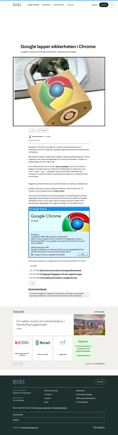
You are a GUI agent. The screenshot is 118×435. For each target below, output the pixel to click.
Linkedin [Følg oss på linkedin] (47, 398)
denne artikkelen (62, 166)
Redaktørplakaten (60, 408)
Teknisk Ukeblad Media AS (29, 427)
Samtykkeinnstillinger (84, 394)
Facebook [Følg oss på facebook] (48, 394)
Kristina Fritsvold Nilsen (22, 393)
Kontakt (59, 420)
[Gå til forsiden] (17, 4)
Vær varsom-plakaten (42, 408)
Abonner (103, 5)
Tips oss (100, 382)
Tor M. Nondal (18, 400)
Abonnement (59, 415)
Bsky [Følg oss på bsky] (46, 402)
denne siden (59, 191)
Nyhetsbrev (80, 391)
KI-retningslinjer (82, 402)
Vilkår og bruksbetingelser (86, 398)
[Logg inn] (93, 5)
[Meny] (111, 4)
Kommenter (42, 130)
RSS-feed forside (51, 391)
